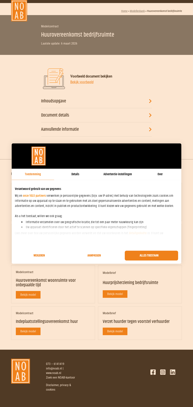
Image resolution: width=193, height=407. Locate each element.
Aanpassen (94, 255)
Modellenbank (137, 10)
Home (124, 10)
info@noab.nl (54, 368)
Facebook (153, 372)
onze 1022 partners (34, 195)
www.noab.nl (53, 373)
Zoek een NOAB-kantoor (60, 377)
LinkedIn (173, 372)
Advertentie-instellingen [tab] (117, 174)
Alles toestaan (149, 255)
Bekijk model (28, 294)
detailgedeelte (138, 233)
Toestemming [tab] (33, 174)
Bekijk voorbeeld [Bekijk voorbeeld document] (81, 82)
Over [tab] (160, 174)
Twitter (163, 372)
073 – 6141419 (55, 364)
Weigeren (39, 255)
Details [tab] (75, 174)
